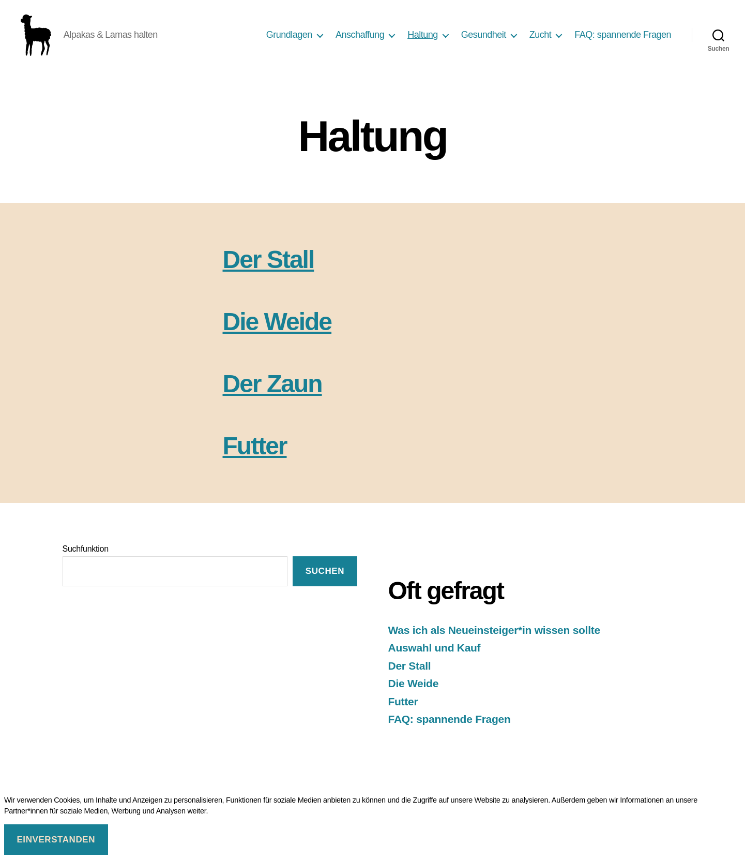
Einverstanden (56, 840)
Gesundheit (483, 37)
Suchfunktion (86, 554)
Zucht (540, 37)
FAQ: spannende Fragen (622, 37)
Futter (255, 451)
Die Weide (277, 326)
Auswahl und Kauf (434, 653)
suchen (325, 576)
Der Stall (268, 264)
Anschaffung (360, 37)
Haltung (422, 37)
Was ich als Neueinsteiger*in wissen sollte (494, 635)
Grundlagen (289, 37)
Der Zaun (272, 389)
